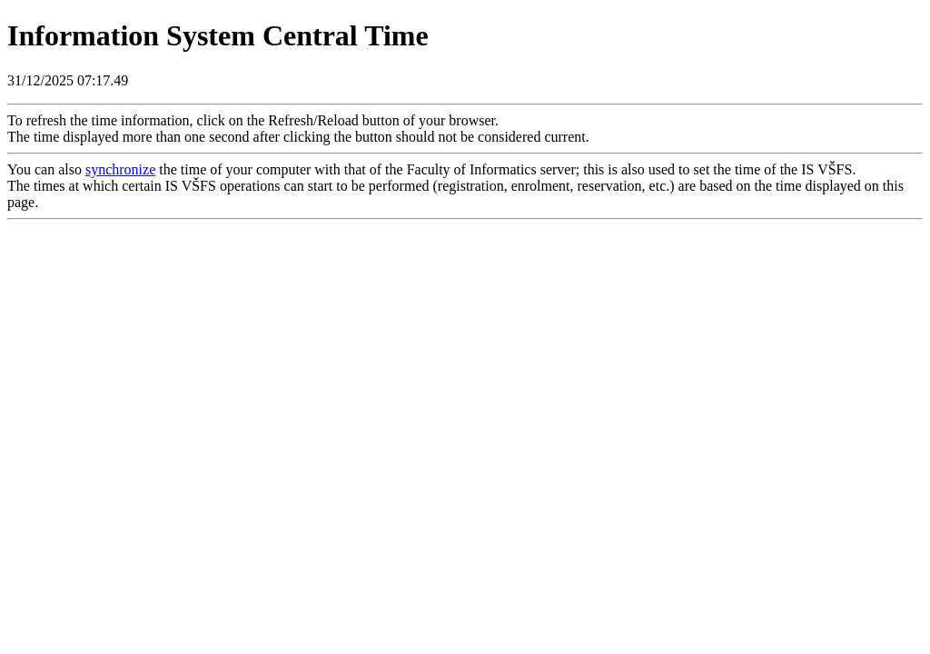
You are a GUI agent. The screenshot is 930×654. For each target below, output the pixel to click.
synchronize (120, 169)
